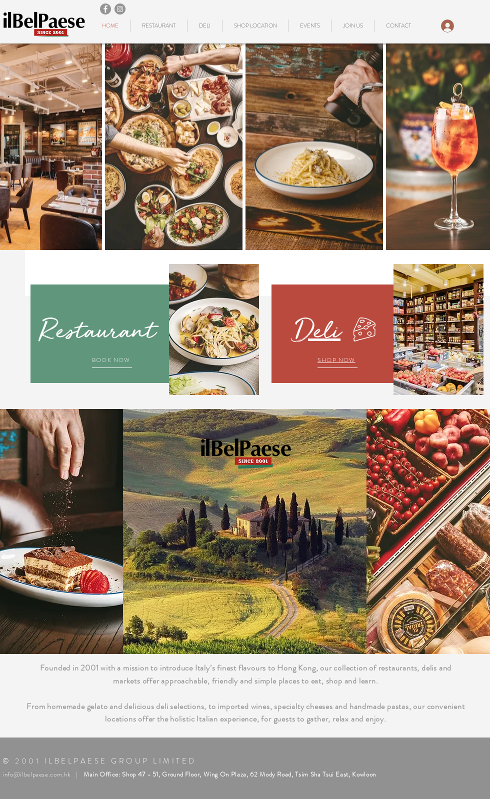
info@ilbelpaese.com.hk (36, 774)
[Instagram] (120, 9)
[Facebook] (105, 9)
